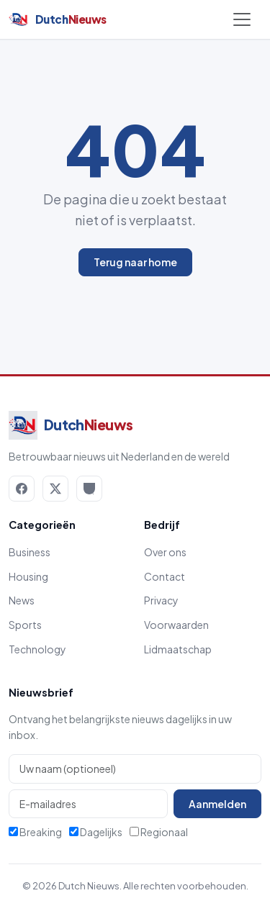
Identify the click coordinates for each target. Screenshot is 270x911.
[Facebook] (22, 489)
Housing (28, 576)
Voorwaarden (176, 624)
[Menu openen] (241, 19)
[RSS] (89, 489)
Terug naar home (135, 261)
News (22, 600)
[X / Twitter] (55, 489)
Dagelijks (95, 831)
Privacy (161, 600)
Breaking (35, 831)
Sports (25, 624)
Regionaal (159, 831)
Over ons (165, 551)
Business (29, 551)
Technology (37, 649)
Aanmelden (217, 803)
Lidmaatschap (178, 649)
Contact (164, 576)
